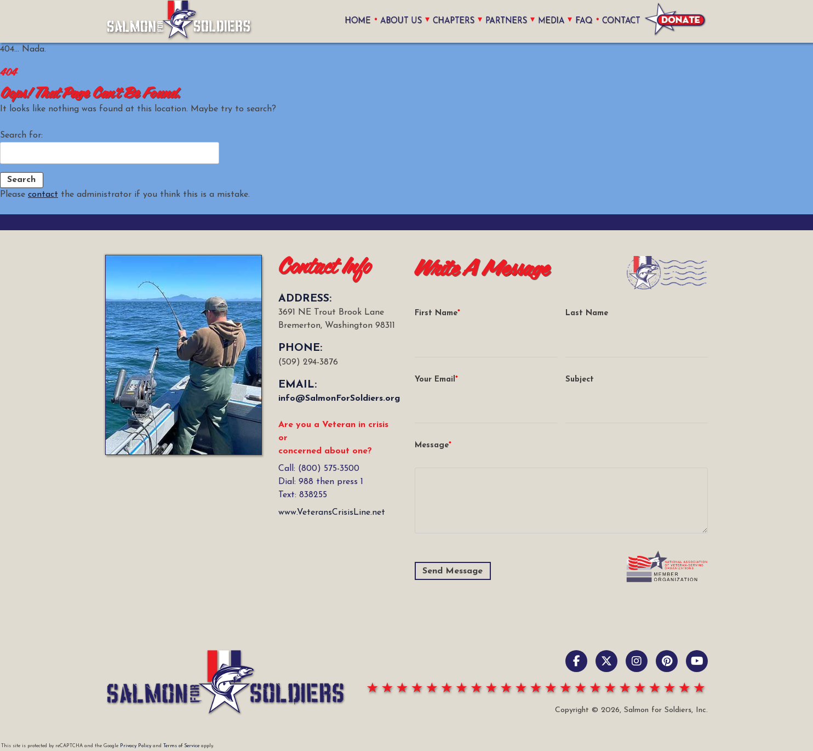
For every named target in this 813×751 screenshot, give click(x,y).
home (354, 21)
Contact (621, 21)
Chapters (451, 21)
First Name (436, 313)
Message (432, 445)
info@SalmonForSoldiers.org (339, 398)
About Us (397, 21)
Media (550, 21)
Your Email (435, 380)
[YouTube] (697, 661)
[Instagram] (637, 661)
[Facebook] (576, 661)
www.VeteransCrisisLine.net (331, 512)
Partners (504, 21)
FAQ (583, 21)
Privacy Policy (135, 745)
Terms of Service (181, 745)
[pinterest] (667, 661)
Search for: (21, 135)
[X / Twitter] (606, 661)
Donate (675, 21)
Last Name (586, 313)
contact (43, 194)
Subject (579, 380)
